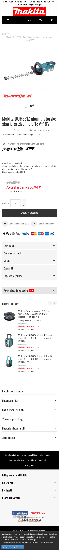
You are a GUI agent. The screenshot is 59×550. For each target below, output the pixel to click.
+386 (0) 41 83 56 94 (18, 2)
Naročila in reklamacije (37, 460)
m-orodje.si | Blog (30, 455)
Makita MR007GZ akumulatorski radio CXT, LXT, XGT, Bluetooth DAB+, (35, 338)
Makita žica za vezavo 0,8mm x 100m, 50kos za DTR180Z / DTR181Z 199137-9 (34, 314)
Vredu (7, 547)
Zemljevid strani (12, 455)
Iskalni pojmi (45, 455)
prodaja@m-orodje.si (33, 4)
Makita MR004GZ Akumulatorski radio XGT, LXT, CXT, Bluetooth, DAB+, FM (35, 359)
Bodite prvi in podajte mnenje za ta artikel (32, 130)
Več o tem (18, 547)
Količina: (6, 203)
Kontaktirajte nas (27, 465)
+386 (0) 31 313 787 (44, 2)
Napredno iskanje (17, 460)
